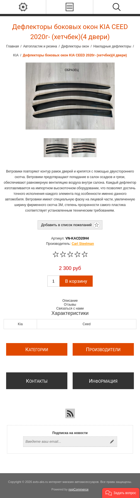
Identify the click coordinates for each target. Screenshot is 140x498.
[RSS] (70, 413)
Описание (70, 301)
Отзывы (70, 305)
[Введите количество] (53, 281)
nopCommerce (78, 489)
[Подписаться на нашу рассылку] (65, 442)
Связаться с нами (69, 308)
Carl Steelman (83, 244)
